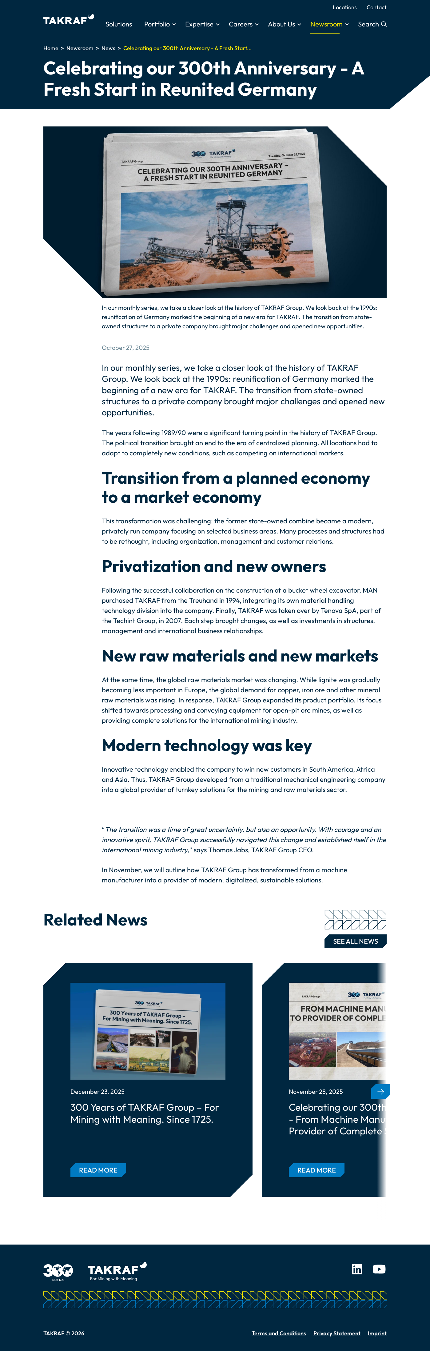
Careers (241, 24)
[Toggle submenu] (174, 25)
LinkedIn (357, 1269)
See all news (355, 939)
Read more (98, 1170)
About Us (281, 24)
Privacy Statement (336, 1333)
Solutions (119, 24)
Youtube (379, 1269)
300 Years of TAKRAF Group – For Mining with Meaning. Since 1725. (144, 1113)
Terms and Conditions (279, 1333)
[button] (380, 1091)
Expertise (199, 24)
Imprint (377, 1333)
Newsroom (326, 24)
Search (369, 24)
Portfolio (157, 24)
